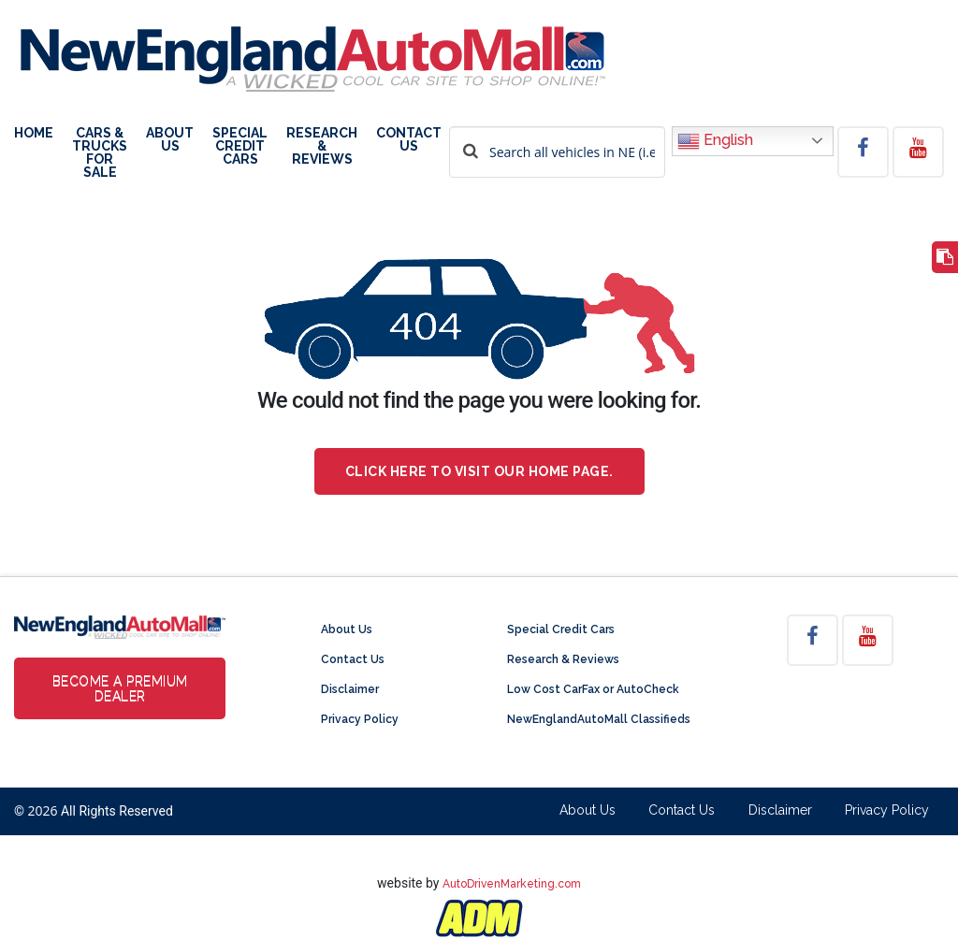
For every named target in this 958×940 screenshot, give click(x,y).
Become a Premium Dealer (120, 688)
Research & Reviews (321, 146)
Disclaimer (350, 689)
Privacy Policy (360, 719)
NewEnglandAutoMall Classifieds (598, 719)
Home (33, 133)
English (715, 141)
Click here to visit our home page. (479, 471)
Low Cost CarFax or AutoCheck (593, 689)
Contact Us (409, 139)
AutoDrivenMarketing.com (512, 883)
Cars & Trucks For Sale (99, 153)
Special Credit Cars (240, 146)
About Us (170, 139)
